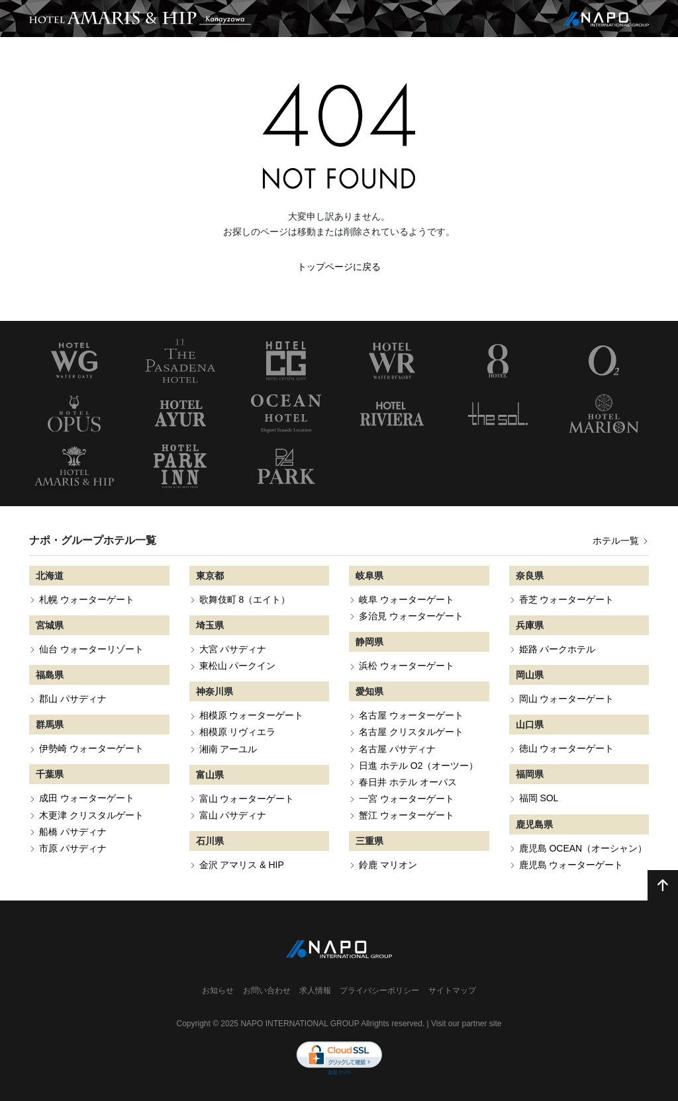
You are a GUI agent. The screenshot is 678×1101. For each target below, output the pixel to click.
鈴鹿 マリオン (388, 864)
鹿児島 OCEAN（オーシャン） (583, 848)
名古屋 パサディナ (397, 749)
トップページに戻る (339, 266)
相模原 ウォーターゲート (251, 715)
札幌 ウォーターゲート (86, 599)
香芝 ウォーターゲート (566, 599)
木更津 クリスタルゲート (91, 815)
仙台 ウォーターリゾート (91, 649)
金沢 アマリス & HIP (241, 864)
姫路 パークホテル (557, 649)
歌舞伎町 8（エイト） (245, 599)
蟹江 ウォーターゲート (406, 815)
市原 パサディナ (73, 848)
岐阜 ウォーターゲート (406, 599)
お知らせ (218, 990)
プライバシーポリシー (379, 990)
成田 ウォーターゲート (86, 798)
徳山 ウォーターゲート (566, 748)
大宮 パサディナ (233, 649)
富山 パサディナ (233, 815)
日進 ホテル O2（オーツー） (418, 765)
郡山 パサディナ (73, 698)
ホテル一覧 (621, 540)
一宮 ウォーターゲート (406, 798)
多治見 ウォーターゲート (411, 616)
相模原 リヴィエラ (237, 732)
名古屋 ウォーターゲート (411, 715)
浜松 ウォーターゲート (406, 665)
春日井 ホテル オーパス (408, 782)
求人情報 (315, 990)
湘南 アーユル (228, 749)
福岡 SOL (539, 798)
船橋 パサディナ (73, 831)
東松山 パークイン (237, 665)
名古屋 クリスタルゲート (411, 732)
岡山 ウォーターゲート (566, 698)
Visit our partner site (466, 1023)
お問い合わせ (267, 990)
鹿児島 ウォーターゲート (571, 864)
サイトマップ (452, 990)
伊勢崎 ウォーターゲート (91, 748)
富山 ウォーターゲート (247, 798)
